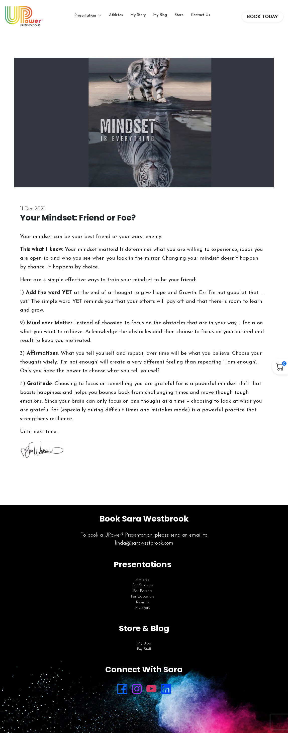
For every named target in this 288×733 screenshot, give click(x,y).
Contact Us (200, 15)
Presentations (85, 16)
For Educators (142, 597)
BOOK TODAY (262, 17)
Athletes (116, 15)
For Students (142, 585)
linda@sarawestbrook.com (144, 543)
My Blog (160, 15)
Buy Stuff (144, 649)
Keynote (142, 602)
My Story (138, 15)
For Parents (142, 591)
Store (178, 15)
